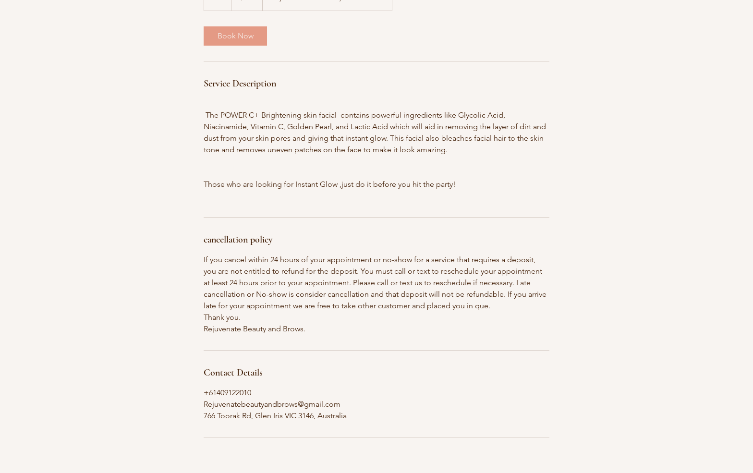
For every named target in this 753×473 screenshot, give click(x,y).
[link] (235, 36)
